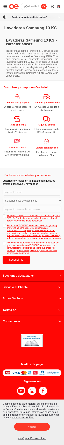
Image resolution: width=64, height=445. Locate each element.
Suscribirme (16, 259)
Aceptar (32, 426)
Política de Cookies (23, 417)
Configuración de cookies (32, 438)
